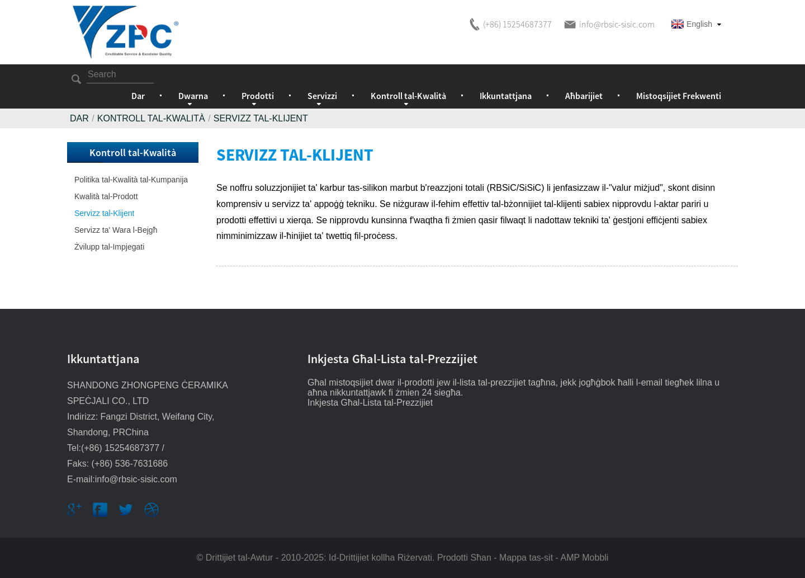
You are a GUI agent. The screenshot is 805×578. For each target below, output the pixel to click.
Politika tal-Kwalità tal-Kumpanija (131, 179)
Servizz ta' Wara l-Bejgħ (115, 229)
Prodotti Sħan (464, 557)
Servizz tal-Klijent (261, 118)
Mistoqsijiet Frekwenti (678, 95)
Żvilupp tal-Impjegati (109, 246)
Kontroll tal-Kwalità (151, 118)
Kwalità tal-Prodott (106, 196)
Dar (138, 95)
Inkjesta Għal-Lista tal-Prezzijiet (370, 402)
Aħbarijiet (584, 95)
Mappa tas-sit (526, 557)
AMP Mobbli (584, 557)
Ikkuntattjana (506, 95)
